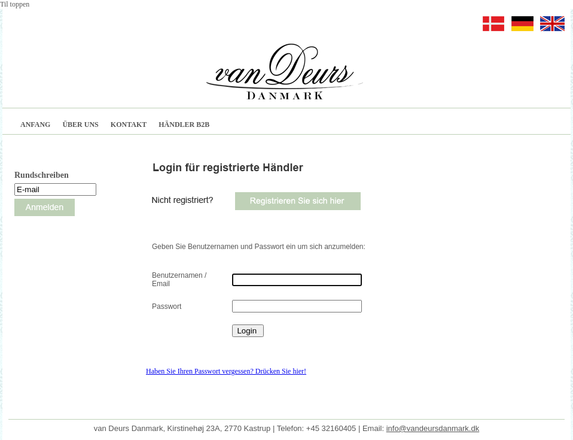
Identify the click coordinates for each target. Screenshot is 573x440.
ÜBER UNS (80, 124)
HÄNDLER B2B (184, 124)
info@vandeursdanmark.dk (433, 428)
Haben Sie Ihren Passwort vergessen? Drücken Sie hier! (226, 371)
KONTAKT (129, 124)
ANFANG (35, 124)
